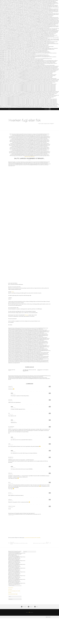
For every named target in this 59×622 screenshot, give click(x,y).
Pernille (10, 499)
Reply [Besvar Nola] (49, 482)
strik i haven (10, 589)
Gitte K (9, 492)
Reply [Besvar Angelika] (49, 473)
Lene (9, 443)
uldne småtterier (10, 587)
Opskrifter (32, 156)
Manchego (26, 315)
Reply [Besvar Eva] (49, 413)
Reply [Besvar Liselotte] (49, 386)
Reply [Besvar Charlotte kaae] (49, 506)
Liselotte (10, 386)
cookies (12, 291)
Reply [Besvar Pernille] (49, 499)
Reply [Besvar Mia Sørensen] (49, 426)
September (9, 592)
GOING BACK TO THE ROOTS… (43, 369)
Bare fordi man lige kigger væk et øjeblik (14, 590)
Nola (9, 482)
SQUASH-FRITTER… (11, 369)
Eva (9, 413)
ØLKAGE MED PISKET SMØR (12, 594)
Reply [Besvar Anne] (49, 393)
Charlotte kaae (11, 506)
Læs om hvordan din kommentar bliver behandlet (32, 537)
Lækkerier (26, 156)
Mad (29, 156)
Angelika (10, 473)
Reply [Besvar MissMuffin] (49, 457)
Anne (12, 393)
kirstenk (10, 399)
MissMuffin (10, 457)
